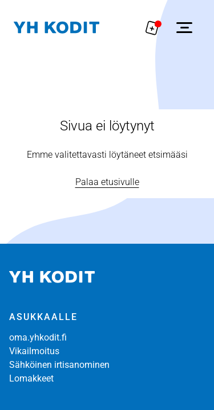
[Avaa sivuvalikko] (184, 27)
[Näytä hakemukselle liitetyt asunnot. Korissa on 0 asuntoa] (152, 27)
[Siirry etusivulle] (56, 27)
